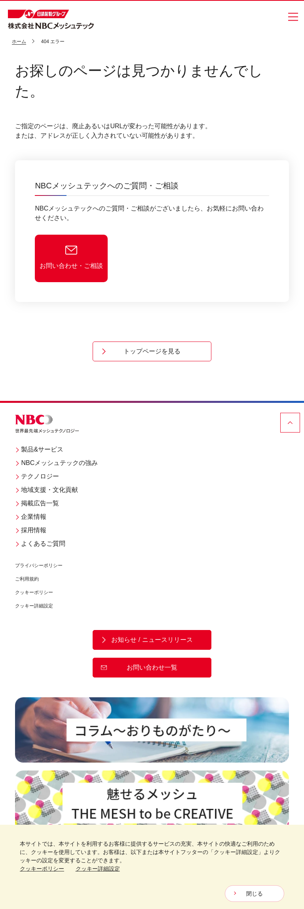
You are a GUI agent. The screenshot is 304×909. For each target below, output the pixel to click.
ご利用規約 (27, 579)
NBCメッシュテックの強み (56, 462)
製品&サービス (39, 449)
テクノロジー (37, 476)
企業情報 (30, 516)
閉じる (254, 893)
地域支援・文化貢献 (46, 489)
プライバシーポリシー (39, 565)
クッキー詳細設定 (34, 606)
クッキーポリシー (34, 592)
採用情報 (30, 530)
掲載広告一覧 (37, 503)
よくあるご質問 (40, 543)
